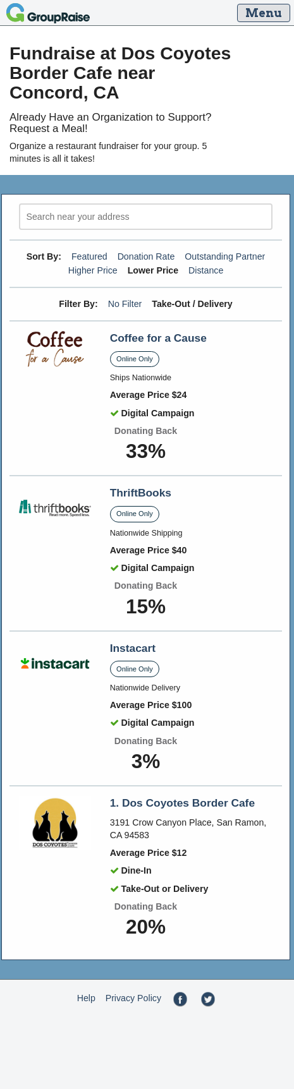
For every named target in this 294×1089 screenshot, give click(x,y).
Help (86, 998)
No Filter (125, 304)
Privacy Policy (133, 998)
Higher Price (93, 270)
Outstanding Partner (225, 256)
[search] (146, 217)
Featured (89, 256)
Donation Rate (146, 256)
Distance (205, 270)
